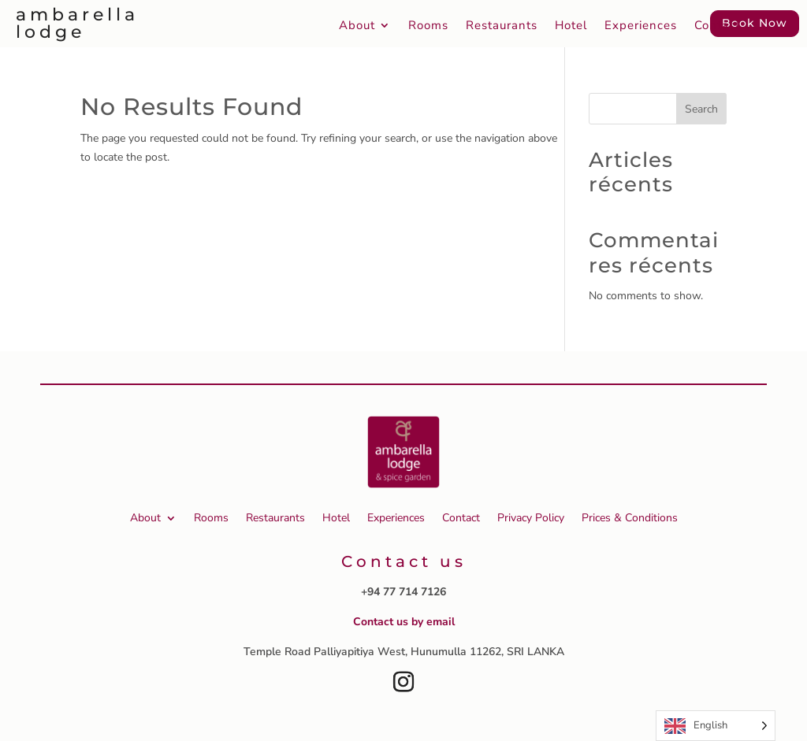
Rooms (428, 26)
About (357, 26)
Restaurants (501, 26)
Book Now (754, 23)
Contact (717, 26)
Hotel (571, 26)
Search (701, 109)
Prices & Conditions (630, 517)
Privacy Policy (530, 517)
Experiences (640, 26)
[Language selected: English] (715, 725)
